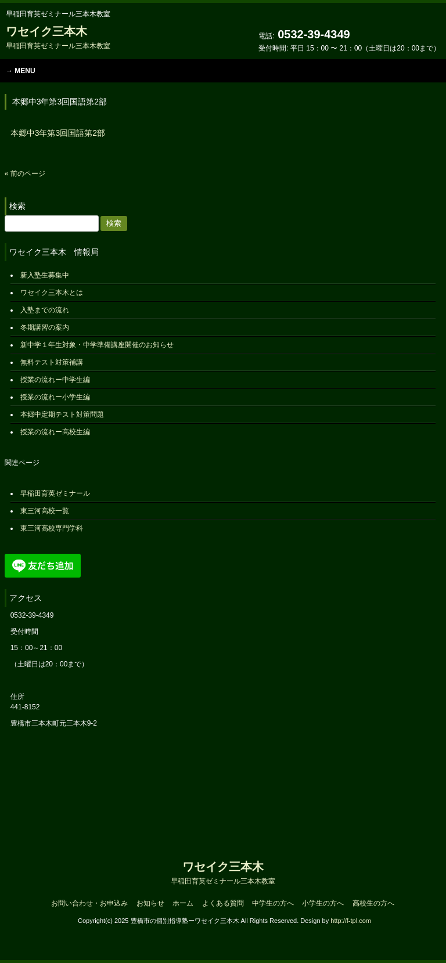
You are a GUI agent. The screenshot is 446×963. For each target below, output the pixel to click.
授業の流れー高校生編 (55, 432)
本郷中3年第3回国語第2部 (57, 133)
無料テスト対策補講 (51, 362)
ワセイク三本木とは (51, 292)
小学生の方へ (323, 903)
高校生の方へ (373, 903)
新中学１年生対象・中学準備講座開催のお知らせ (97, 345)
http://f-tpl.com (350, 920)
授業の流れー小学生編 (55, 397)
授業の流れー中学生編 (55, 380)
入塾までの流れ (44, 310)
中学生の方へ (273, 903)
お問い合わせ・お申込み (89, 903)
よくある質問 (223, 903)
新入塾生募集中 (44, 275)
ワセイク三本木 (58, 37)
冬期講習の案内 (44, 327)
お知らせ (150, 903)
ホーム (182, 903)
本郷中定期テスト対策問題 (62, 414)
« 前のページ (25, 173)
